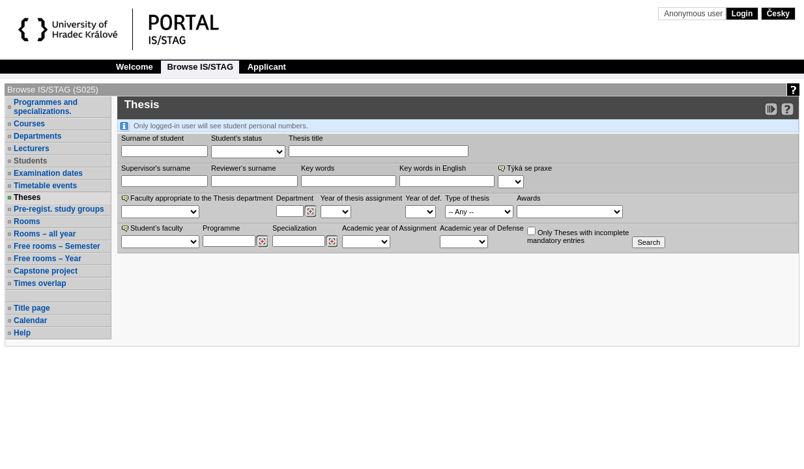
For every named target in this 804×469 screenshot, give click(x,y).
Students (30, 160)
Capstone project (46, 271)
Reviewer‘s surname (243, 168)
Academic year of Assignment (389, 228)
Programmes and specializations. (46, 107)
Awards (528, 198)
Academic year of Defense (482, 228)
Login (742, 13)
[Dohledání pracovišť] (310, 211)
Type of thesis (467, 198)
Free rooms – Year (47, 258)
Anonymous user (694, 13)
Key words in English (432, 168)
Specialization (294, 228)
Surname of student (152, 138)
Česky (778, 13)
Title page (32, 308)
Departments (37, 136)
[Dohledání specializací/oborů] (332, 241)
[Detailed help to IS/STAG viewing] (787, 109)
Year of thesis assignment (362, 198)
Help (22, 332)
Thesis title (306, 138)
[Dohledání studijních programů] (262, 241)
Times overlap (40, 283)
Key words (317, 168)
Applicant (267, 67)
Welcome (134, 67)
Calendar (30, 320)
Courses (29, 123)
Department (294, 198)
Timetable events (45, 185)
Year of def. (423, 198)
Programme (221, 228)
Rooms (27, 221)
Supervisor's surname (155, 168)
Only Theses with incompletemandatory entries (578, 235)
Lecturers (32, 148)
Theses (27, 197)
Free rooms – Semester (57, 246)
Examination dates (48, 173)
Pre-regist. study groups (59, 209)
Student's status (236, 138)
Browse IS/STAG (200, 67)
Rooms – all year (45, 233)
